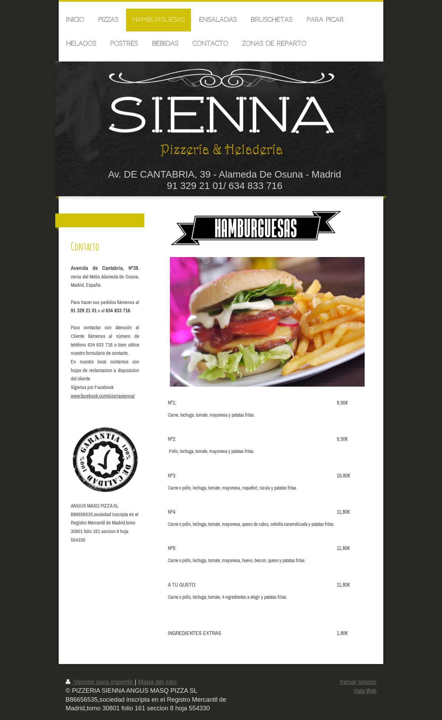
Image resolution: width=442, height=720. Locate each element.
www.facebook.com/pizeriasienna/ (103, 396)
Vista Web (365, 690)
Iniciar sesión (358, 682)
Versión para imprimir (100, 682)
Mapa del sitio (157, 682)
